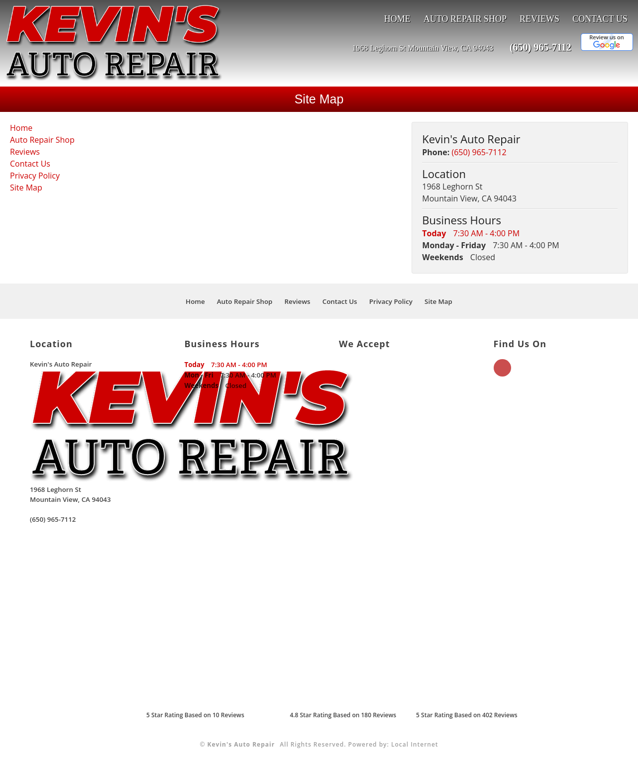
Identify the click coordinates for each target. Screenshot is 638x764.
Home (397, 19)
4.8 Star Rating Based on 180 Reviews (343, 715)
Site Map (26, 187)
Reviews (539, 19)
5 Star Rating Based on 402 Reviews (467, 715)
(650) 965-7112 (540, 47)
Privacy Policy (35, 175)
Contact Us (600, 19)
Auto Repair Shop (465, 19)
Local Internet (414, 744)
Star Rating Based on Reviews (195, 715)
